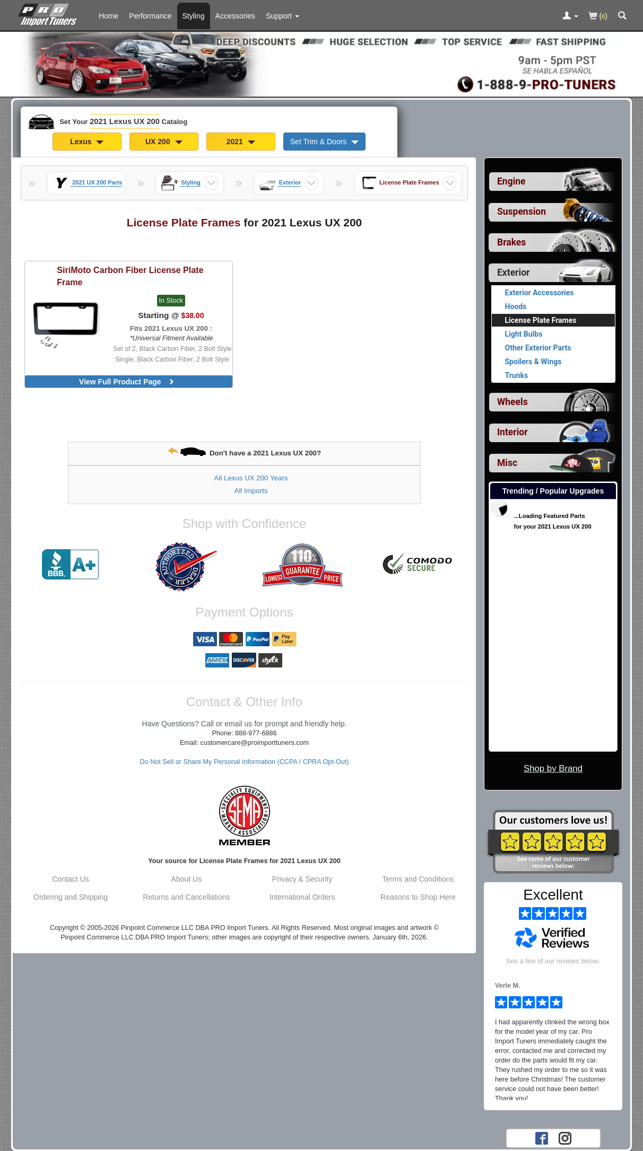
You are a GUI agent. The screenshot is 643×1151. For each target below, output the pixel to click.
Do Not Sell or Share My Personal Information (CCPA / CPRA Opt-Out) (244, 762)
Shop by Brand (553, 768)
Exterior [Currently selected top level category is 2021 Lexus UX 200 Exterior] (513, 272)
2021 (241, 141)
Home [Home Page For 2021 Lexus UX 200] (108, 16)
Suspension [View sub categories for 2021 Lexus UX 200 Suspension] (521, 211)
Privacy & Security (302, 879)
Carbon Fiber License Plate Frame (130, 276)
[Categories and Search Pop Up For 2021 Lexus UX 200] (622, 16)
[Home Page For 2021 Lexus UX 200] (49, 13)
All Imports (251, 491)
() (598, 16)
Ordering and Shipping (70, 897)
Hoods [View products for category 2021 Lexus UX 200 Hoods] (516, 306)
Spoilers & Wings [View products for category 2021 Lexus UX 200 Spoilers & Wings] (533, 361)
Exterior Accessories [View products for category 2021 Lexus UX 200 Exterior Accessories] (539, 292)
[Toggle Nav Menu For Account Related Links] (570, 16)
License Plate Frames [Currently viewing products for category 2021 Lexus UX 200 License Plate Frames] (541, 320)
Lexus (86, 141)
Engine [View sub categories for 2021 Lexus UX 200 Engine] (511, 181)
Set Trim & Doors (324, 141)
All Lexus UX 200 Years (251, 478)
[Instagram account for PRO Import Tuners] (565, 1138)
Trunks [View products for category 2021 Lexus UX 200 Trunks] (516, 375)
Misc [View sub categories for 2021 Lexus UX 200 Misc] (507, 463)
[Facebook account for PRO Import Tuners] (541, 1138)
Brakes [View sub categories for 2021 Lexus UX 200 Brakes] (511, 242)
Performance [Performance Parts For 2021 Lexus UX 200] (150, 16)
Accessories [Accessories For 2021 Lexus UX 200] (235, 16)
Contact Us (71, 879)
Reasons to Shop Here (418, 897)
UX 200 (164, 141)
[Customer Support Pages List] (282, 16)
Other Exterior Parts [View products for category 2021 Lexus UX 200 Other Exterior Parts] (538, 348)
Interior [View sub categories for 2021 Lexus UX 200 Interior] (512, 432)
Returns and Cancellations (186, 897)
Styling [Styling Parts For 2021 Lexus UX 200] (194, 16)
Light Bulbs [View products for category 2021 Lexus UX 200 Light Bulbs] (524, 334)
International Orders (302, 897)
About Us (186, 879)
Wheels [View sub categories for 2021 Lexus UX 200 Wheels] (512, 402)
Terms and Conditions (418, 879)
